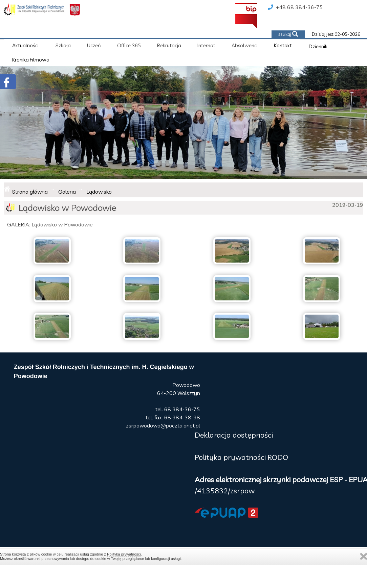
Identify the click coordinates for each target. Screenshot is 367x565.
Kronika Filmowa (30, 59)
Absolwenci (245, 45)
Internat (206, 45)
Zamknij (363, 556)
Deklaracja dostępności (234, 435)
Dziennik (318, 46)
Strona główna (30, 191)
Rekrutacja (169, 45)
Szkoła (63, 45)
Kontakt (283, 45)
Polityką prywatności (124, 554)
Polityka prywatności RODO (241, 457)
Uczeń (94, 45)
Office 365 (129, 45)
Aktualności (25, 45)
